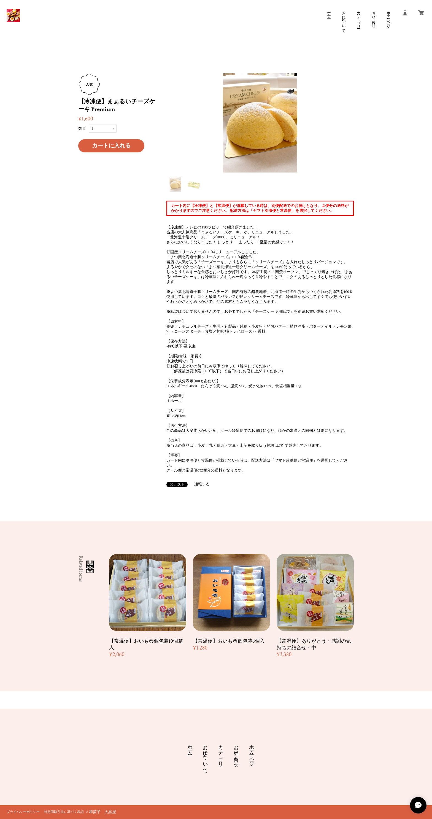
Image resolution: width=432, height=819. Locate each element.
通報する (202, 484)
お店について (343, 20)
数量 (82, 128)
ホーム (328, 13)
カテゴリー (358, 17)
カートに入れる (111, 145)
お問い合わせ (373, 17)
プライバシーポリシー (23, 812)
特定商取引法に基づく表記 (64, 812)
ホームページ (388, 17)
